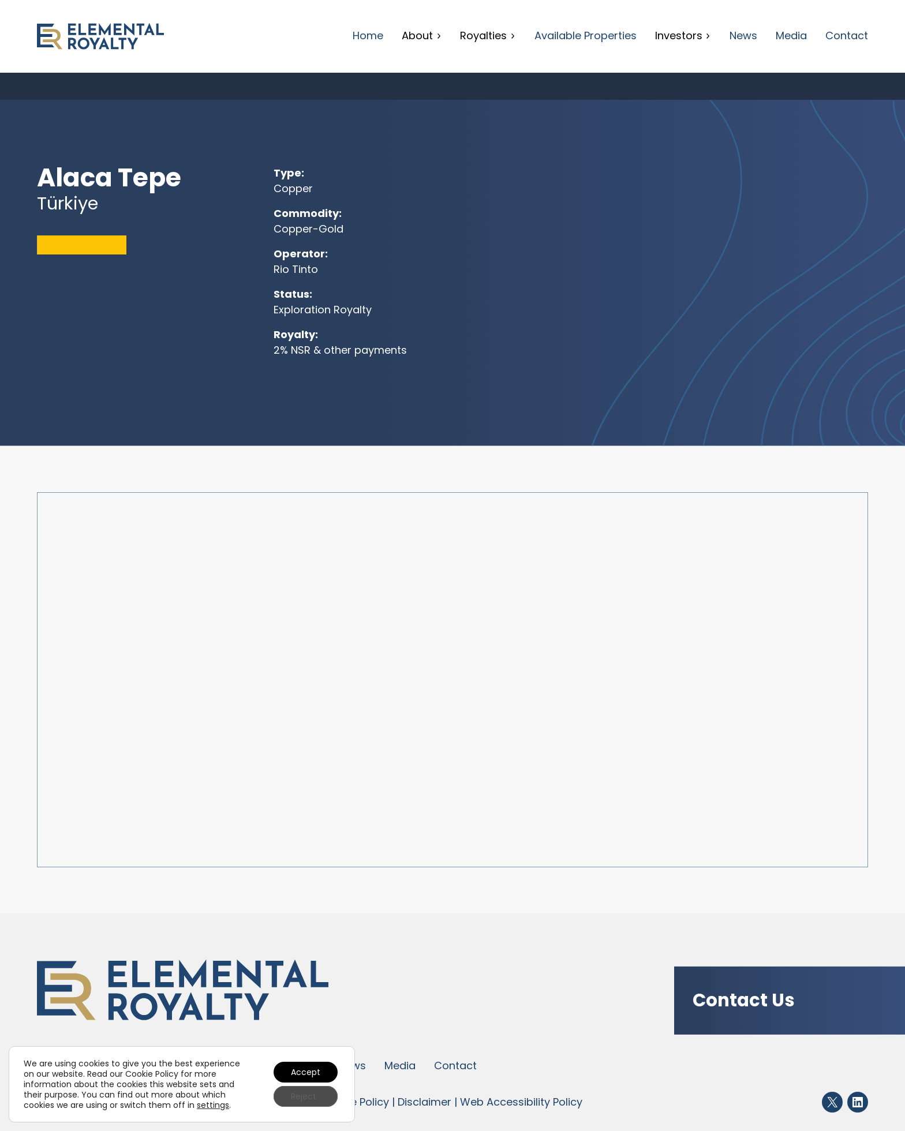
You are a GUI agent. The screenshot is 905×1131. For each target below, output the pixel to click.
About (422, 35)
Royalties (487, 35)
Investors (683, 35)
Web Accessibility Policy (521, 1102)
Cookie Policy (355, 1102)
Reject (303, 1096)
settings (213, 1105)
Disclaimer (424, 1102)
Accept (305, 1072)
